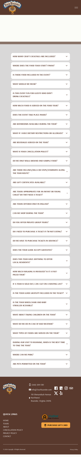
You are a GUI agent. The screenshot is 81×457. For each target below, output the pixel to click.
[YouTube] (56, 393)
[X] (61, 393)
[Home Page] (12, 7)
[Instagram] (66, 388)
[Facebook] (56, 388)
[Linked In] (71, 388)
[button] (76, 7)
